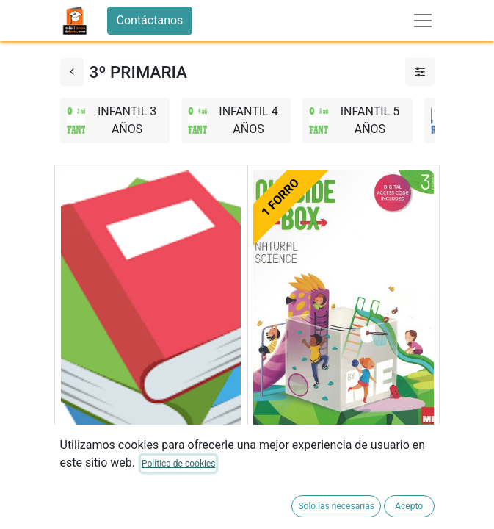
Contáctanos (150, 20)
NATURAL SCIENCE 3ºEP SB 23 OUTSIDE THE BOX (335, 467)
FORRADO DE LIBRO (114, 510)
